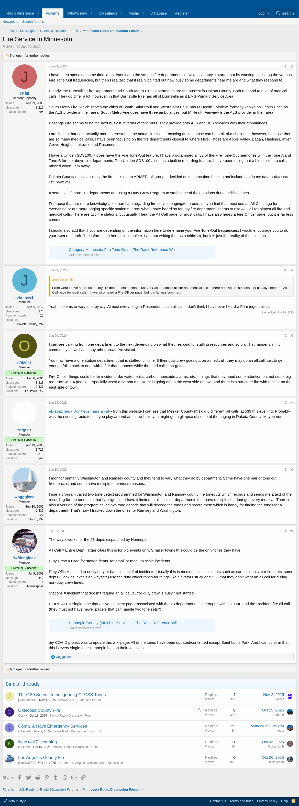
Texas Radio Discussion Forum (74, 731)
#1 (292, 66)
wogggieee (25, 497)
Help (284, 801)
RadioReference (20, 13)
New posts (10, 22)
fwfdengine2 (24, 558)
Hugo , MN (36, 519)
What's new (77, 13)
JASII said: (60, 280)
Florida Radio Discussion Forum (71, 715)
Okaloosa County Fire (39, 710)
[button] (38, 13)
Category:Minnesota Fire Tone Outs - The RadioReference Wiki (122, 249)
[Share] (285, 66)
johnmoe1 (24, 297)
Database (158, 13)
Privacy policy (267, 801)
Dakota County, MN (30, 324)
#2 (292, 270)
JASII (10, 47)
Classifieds (107, 13)
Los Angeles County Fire (41, 757)
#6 (292, 531)
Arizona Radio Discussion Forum (75, 747)
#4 (292, 402)
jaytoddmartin (27, 700)
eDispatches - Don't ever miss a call (79, 411)
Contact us (218, 801)
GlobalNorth (276, 746)
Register (182, 13)
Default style (15, 801)
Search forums (33, 22)
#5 (292, 469)
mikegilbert (276, 762)
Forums (53, 13)
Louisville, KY (34, 391)
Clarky (22, 715)
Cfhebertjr (25, 731)
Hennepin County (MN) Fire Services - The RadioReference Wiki (124, 623)
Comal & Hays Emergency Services (52, 726)
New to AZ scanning (37, 742)
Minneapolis (35, 586)
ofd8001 (24, 362)
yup (41, 458)
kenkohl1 (24, 747)
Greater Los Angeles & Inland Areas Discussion (90, 763)
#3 (292, 335)
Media (134, 13)
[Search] (284, 13)
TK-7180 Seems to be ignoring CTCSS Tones (62, 694)
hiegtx (280, 730)
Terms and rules (241, 801)
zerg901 (24, 430)
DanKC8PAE (27, 763)
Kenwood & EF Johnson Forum (79, 700)
